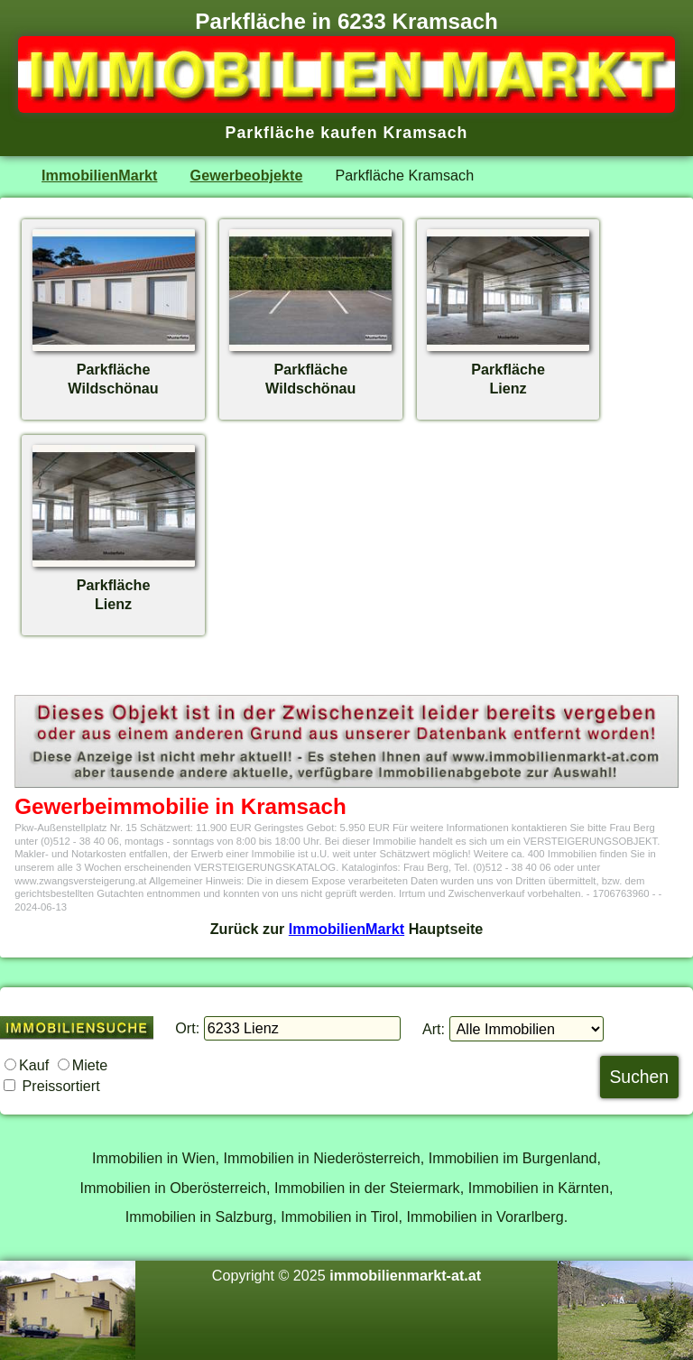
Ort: (187, 1028)
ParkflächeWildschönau (113, 369)
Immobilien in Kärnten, (541, 1188)
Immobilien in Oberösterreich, (175, 1188)
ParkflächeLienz (508, 369)
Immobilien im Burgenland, (515, 1158)
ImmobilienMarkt (99, 175)
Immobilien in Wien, (155, 1158)
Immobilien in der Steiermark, (369, 1188)
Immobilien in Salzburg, (201, 1216)
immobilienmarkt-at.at (405, 1275)
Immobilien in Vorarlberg (484, 1216)
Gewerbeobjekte (246, 175)
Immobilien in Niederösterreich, (324, 1158)
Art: (433, 1029)
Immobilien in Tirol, (341, 1216)
